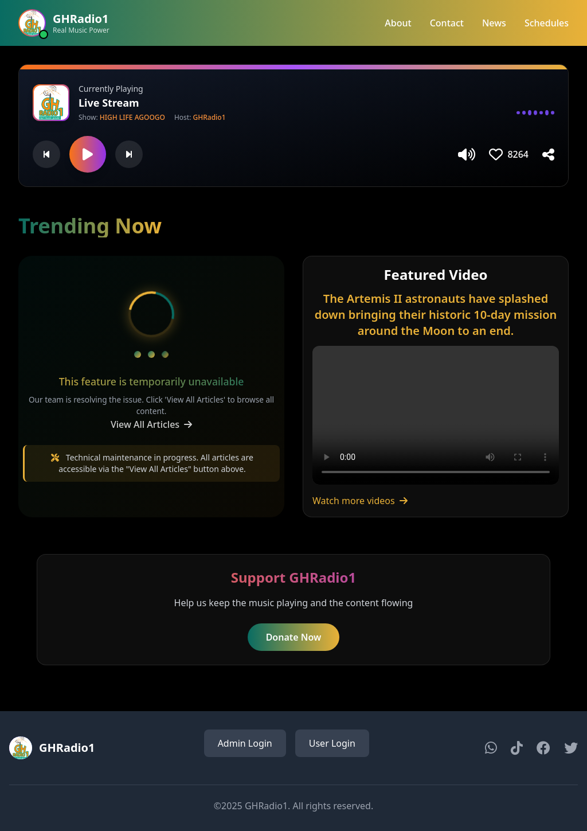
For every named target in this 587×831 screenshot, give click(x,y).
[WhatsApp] (491, 748)
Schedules (547, 23)
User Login (332, 743)
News (494, 23)
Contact (447, 23)
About (398, 23)
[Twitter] (571, 748)
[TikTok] (517, 748)
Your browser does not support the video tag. (435, 415)
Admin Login (245, 743)
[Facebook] (543, 748)
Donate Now (294, 637)
